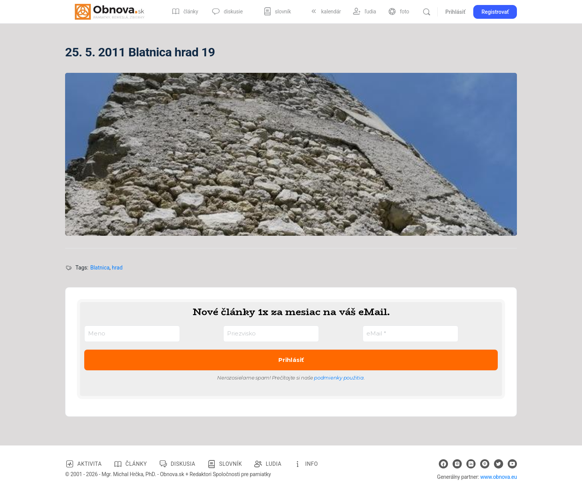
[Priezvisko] (271, 333)
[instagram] (457, 463)
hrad (117, 268)
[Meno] (132, 333)
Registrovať (495, 12)
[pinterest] (484, 463)
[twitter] (498, 463)
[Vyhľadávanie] (426, 11)
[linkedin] (471, 463)
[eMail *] (410, 333)
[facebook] (443, 463)
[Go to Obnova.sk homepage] (109, 11)
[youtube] (512, 463)
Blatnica (100, 268)
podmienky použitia (339, 378)
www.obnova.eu (498, 477)
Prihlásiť (455, 12)
